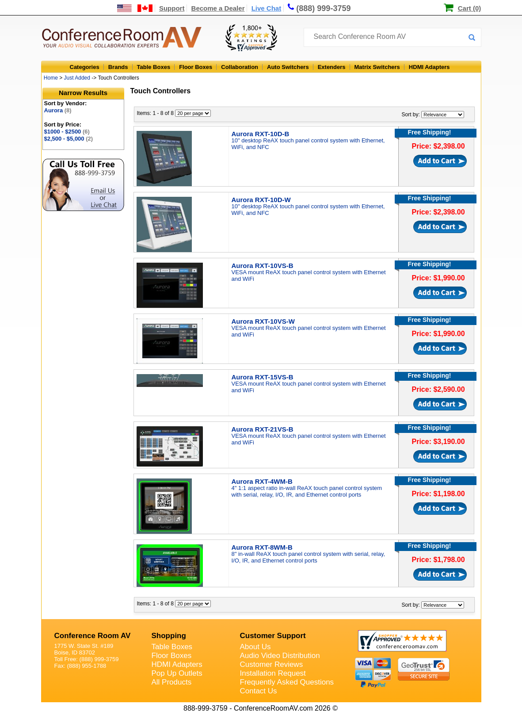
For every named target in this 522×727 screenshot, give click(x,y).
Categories (84, 67)
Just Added (77, 78)
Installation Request (273, 673)
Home (51, 78)
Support (172, 8)
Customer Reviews (271, 664)
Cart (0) (469, 8)
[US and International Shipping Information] (135, 8)
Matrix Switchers (377, 67)
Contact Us (258, 691)
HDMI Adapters (429, 67)
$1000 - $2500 (67, 131)
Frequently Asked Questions (287, 682)
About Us (255, 647)
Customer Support (273, 635)
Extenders (332, 67)
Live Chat (266, 8)
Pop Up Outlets (177, 673)
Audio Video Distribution (280, 655)
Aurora (58, 110)
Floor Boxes (195, 67)
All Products (172, 682)
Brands (118, 67)
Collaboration (239, 67)
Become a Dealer (218, 8)
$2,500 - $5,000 (68, 138)
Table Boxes (154, 67)
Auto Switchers (288, 67)
